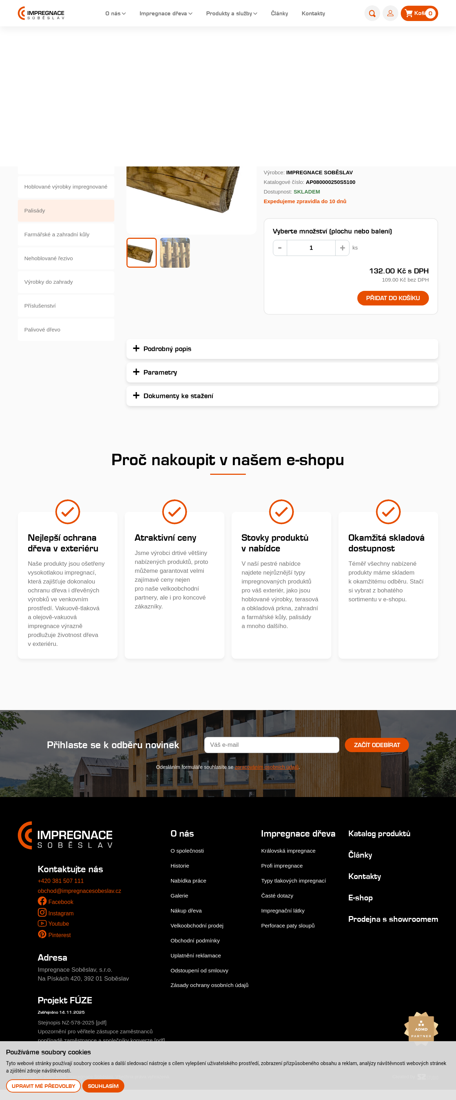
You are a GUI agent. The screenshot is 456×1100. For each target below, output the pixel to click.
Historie (181, 866)
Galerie (180, 896)
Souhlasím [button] (104, 1086)
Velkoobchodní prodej (200, 926)
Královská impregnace (291, 862)
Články (278, 14)
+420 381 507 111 (62, 882)
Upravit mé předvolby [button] (44, 1086)
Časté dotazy (279, 907)
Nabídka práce (190, 881)
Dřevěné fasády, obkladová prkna (61, 142)
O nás (99, 14)
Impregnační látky (285, 922)
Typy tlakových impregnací (297, 892)
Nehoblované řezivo (51, 272)
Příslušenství (42, 324)
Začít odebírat (377, 746)
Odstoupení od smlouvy (202, 971)
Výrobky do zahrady (51, 298)
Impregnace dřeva (153, 14)
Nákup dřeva (188, 911)
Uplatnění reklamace (198, 956)
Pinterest (60, 936)
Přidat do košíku (387, 299)
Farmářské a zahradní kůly (61, 246)
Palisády (217, 45)
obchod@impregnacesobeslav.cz (82, 892)
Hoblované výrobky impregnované (51, 194)
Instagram (62, 914)
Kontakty (315, 14)
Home (165, 45)
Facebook (61, 903)
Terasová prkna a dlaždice (60, 116)
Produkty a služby (224, 14)
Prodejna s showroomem (368, 924)
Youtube (59, 925)
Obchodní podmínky (198, 941)
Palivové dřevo (45, 350)
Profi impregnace (284, 877)
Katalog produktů (376, 834)
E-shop (189, 45)
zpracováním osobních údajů (267, 768)
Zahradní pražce (47, 168)
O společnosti (189, 851)
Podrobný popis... (289, 150)
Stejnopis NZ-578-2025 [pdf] (76, 1024)
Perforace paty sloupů (290, 937)
